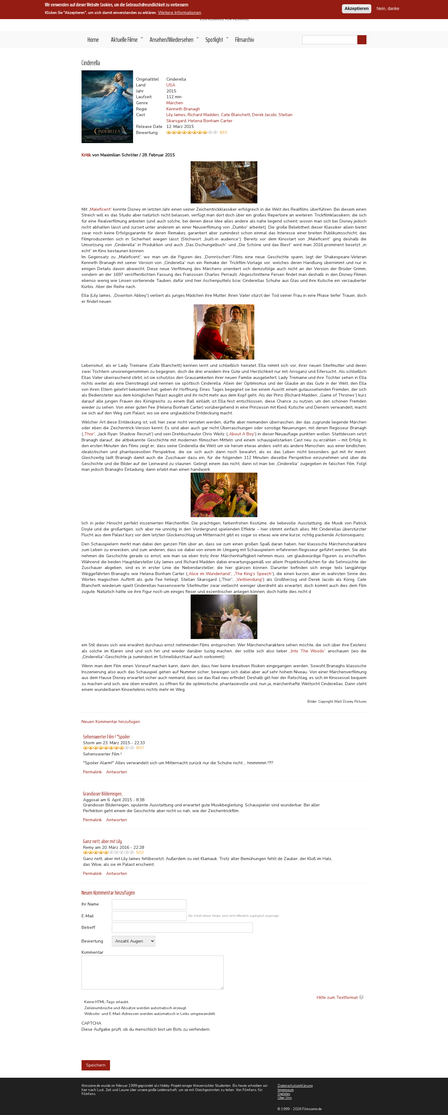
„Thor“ (89, 434)
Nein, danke (387, 8)
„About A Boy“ (241, 434)
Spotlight (217, 41)
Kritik (86, 155)
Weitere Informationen (179, 12)
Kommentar (92, 952)
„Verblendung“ (249, 579)
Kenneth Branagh (183, 109)
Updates (284, 1094)
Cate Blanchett (235, 115)
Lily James (176, 115)
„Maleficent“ (100, 209)
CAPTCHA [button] (91, 1023)
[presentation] (128, 1044)
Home (93, 40)
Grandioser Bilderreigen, (102, 793)
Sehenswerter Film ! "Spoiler (106, 736)
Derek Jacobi (264, 115)
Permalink (92, 772)
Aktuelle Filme (127, 41)
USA (170, 85)
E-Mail (88, 916)
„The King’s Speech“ (253, 574)
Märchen (174, 103)
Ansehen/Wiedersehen (174, 41)
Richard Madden (203, 115)
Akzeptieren (357, 8)
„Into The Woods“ (307, 651)
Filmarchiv (244, 40)
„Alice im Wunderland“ (209, 574)
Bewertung (92, 941)
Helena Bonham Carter (210, 121)
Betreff (88, 927)
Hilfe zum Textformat (337, 997)
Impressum (286, 1090)
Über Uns (285, 1098)
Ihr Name (90, 904)
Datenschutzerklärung (295, 1085)
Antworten (116, 772)
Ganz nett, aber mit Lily (102, 841)
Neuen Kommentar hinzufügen (111, 722)
